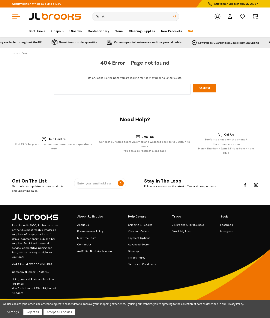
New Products (171, 31)
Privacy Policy (136, 257)
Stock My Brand (182, 231)
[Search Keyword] (135, 16)
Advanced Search (139, 244)
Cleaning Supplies (142, 31)
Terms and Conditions (142, 264)
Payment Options (139, 238)
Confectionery (98, 31)
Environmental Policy (90, 231)
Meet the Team (86, 238)
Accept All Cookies (59, 312)
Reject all (32, 312)
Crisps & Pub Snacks (66, 31)
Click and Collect (138, 231)
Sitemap (133, 251)
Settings (13, 312)
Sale (191, 31)
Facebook (226, 224)
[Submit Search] (174, 16)
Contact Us (84, 244)
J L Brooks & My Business (188, 224)
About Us (83, 224)
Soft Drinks (37, 31)
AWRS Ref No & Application (94, 251)
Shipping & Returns (140, 224)
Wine (119, 31)
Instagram (226, 231)
